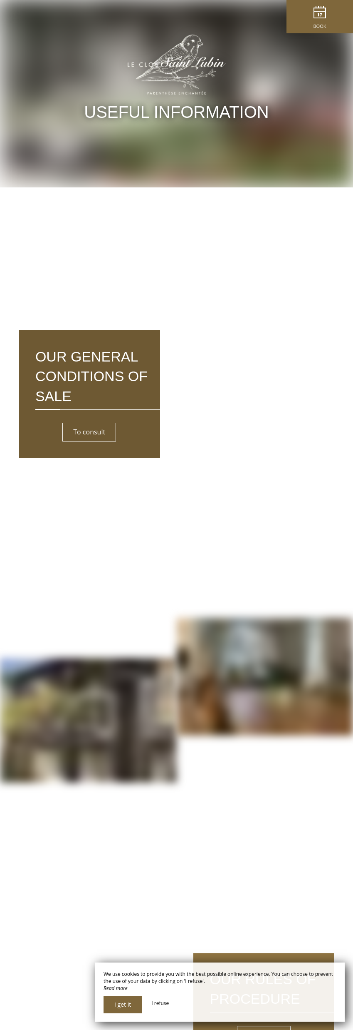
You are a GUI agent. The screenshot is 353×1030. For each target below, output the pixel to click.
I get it (122, 1004)
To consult (89, 431)
